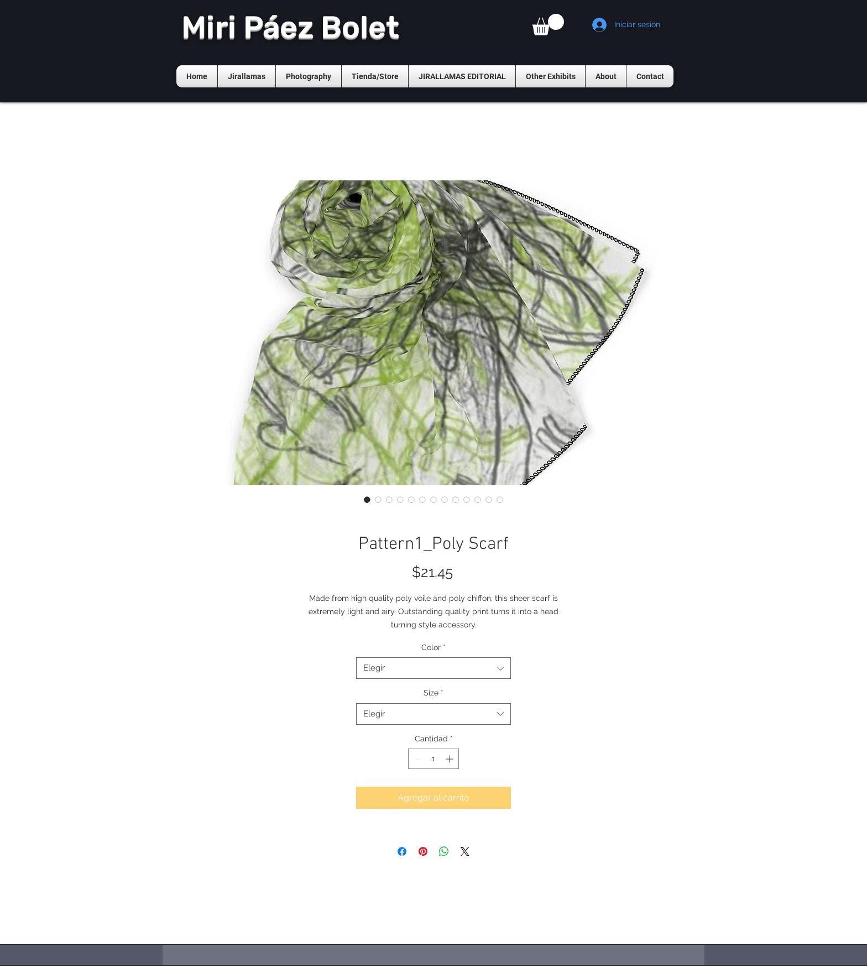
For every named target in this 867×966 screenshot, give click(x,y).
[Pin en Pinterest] (423, 851)
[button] (548, 24)
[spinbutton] (433, 758)
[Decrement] (417, 758)
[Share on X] (465, 851)
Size (433, 692)
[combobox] (433, 668)
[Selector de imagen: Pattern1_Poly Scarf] (367, 499)
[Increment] (450, 758)
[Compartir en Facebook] (402, 851)
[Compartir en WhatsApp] (444, 851)
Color (433, 647)
